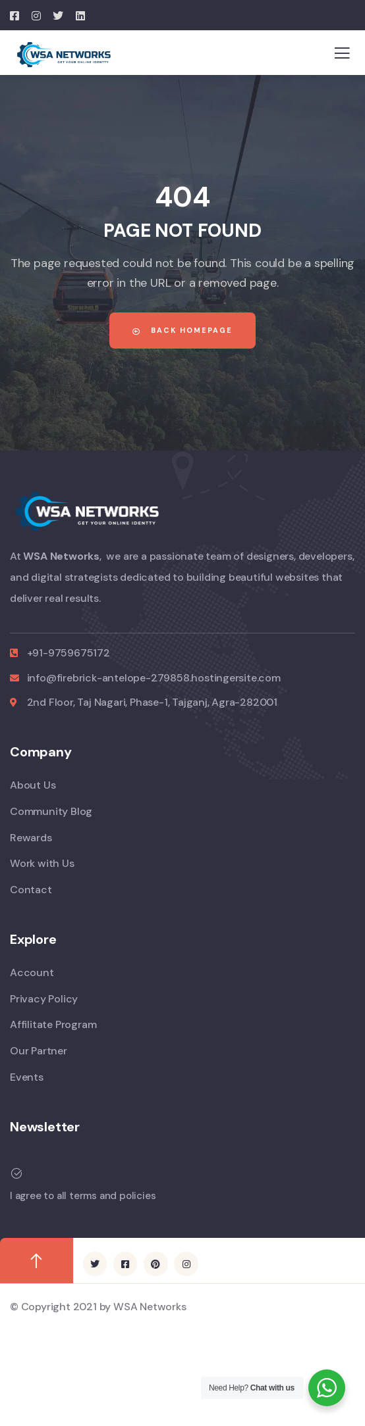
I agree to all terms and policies (82, 1195)
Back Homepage (182, 330)
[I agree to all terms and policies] (177, 1173)
